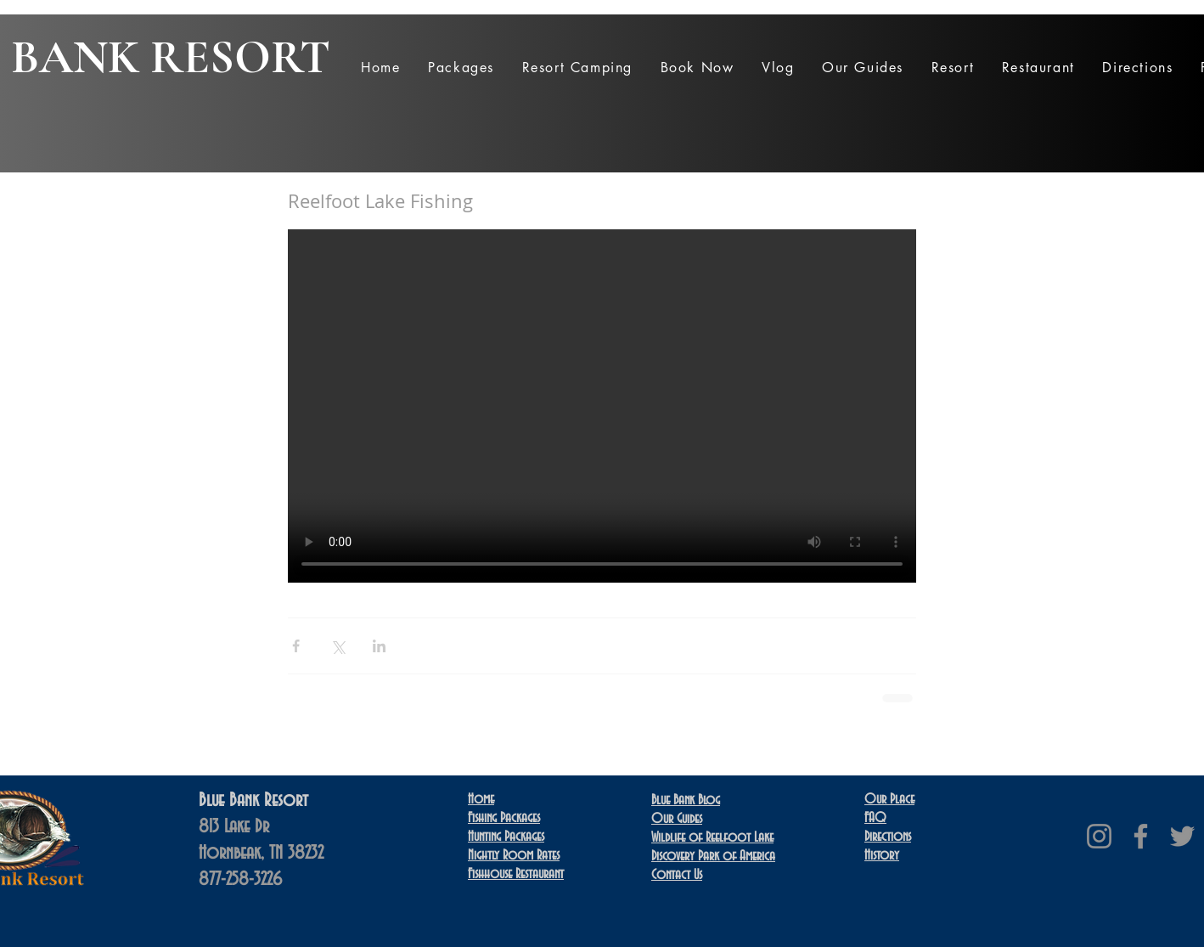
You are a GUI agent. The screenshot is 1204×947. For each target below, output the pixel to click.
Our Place (889, 799)
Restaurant (516, 874)
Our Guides (676, 818)
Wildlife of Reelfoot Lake (712, 837)
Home (481, 799)
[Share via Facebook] (296, 646)
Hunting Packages (506, 836)
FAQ (875, 818)
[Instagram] (1099, 836)
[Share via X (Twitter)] (337, 646)
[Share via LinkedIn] (379, 646)
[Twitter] (1182, 836)
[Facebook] (1140, 836)
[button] (461, 67)
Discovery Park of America (713, 856)
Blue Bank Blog (685, 800)
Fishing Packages (504, 818)
